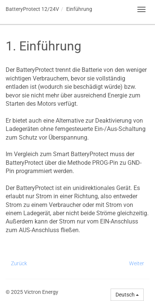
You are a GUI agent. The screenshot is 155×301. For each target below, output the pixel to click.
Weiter (136, 263)
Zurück (19, 263)
